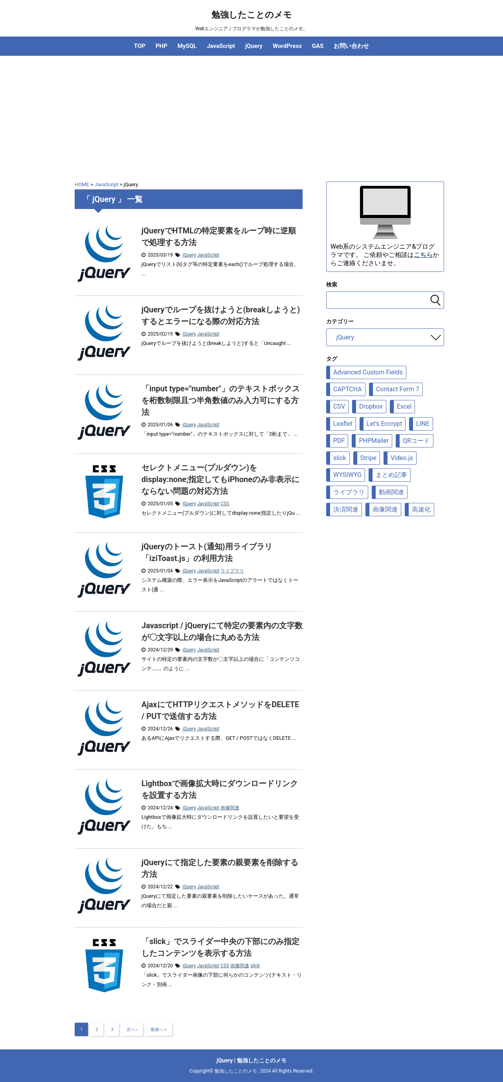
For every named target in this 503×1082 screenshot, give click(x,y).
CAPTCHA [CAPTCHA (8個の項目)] (347, 389)
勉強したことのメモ (251, 15)
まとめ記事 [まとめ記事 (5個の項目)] (391, 475)
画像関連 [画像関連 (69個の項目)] (385, 509)
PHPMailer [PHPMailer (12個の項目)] (374, 440)
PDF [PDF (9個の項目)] (339, 440)
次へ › (132, 1029)
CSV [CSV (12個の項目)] (339, 406)
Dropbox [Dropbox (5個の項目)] (371, 406)
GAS (318, 46)
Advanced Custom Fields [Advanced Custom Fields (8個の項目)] (368, 372)
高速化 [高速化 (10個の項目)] (421, 509)
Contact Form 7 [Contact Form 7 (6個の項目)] (397, 389)
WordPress (287, 46)
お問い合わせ (351, 46)
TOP (139, 46)
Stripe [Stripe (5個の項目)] (368, 458)
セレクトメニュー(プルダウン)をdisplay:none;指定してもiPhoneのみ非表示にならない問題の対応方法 (220, 479)
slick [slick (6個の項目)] (339, 458)
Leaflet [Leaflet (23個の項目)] (342, 423)
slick (255, 965)
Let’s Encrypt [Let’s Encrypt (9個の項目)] (384, 423)
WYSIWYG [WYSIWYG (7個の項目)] (347, 475)
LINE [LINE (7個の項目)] (422, 423)
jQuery (254, 46)
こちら (423, 255)
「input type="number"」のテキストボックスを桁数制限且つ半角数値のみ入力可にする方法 (220, 400)
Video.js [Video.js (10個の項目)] (402, 458)
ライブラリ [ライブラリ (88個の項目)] (349, 492)
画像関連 (229, 808)
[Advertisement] (251, 115)
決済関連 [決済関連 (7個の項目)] (345, 509)
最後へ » (159, 1029)
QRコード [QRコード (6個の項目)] (416, 440)
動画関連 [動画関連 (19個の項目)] (391, 492)
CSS (224, 503)
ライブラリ (232, 571)
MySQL (187, 46)
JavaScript (221, 46)
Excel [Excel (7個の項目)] (404, 406)
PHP (161, 46)
